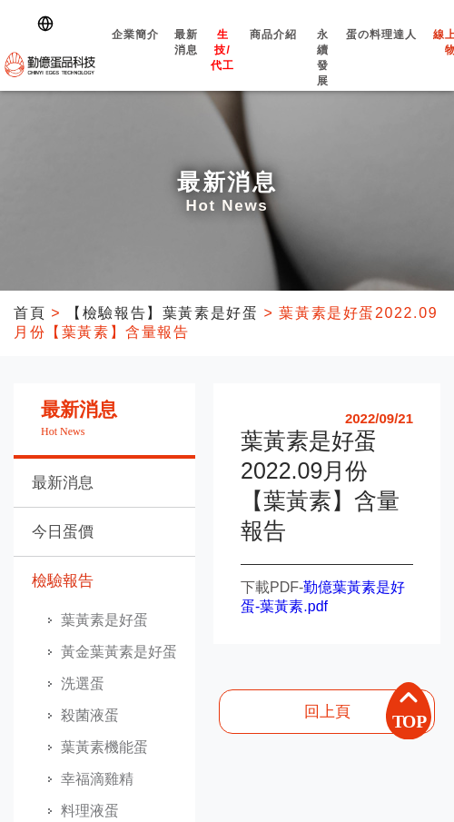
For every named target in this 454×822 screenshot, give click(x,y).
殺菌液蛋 (90, 715)
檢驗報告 (63, 580)
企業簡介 (135, 50)
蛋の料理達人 (381, 50)
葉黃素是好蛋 (104, 620)
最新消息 (186, 58)
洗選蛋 (82, 683)
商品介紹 (273, 50)
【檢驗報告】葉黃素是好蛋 (162, 313)
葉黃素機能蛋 (104, 747)
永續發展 (323, 73)
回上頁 (327, 711)
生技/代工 (222, 66)
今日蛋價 (63, 531)
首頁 (29, 313)
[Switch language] (49, 24)
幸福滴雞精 (97, 779)
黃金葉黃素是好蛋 (119, 651)
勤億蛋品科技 (50, 64)
